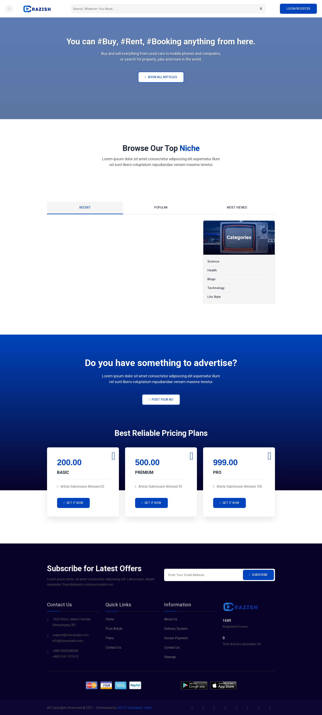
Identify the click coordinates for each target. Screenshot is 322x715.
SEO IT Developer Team (134, 706)
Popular (161, 207)
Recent (85, 207)
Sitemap (170, 656)
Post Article (114, 627)
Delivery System (176, 627)
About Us (170, 618)
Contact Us (113, 646)
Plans (110, 637)
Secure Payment (176, 637)
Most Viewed (237, 207)
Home (110, 618)
